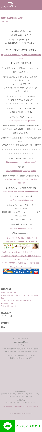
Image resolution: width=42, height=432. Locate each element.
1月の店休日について (7, 303)
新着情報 (5, 323)
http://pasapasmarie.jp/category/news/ (21, 171)
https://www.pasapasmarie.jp (21, 228)
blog (3, 327)
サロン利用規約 (7, 406)
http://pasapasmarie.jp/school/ (21, 200)
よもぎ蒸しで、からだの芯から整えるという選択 (16, 300)
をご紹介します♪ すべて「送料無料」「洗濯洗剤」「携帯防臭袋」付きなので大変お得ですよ (21, 265)
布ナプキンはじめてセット (30, 256)
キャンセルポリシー (33, 406)
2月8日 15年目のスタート (9, 292)
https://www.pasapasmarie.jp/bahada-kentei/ (21, 191)
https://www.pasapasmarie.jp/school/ (21, 121)
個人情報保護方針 (19, 406)
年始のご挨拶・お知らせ (8, 306)
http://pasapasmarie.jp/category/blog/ (21, 162)
